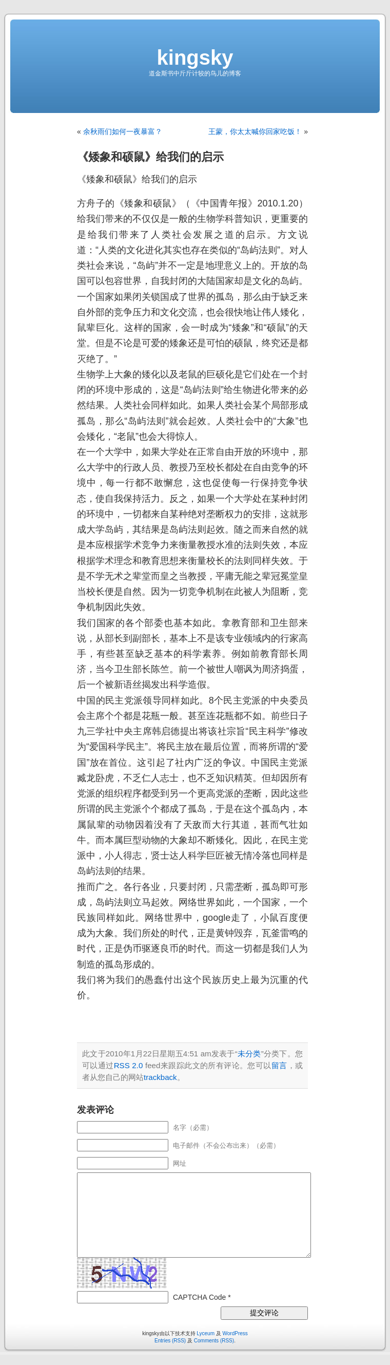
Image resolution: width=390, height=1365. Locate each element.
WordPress (235, 1333)
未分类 (249, 1053)
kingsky (195, 57)
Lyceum (206, 1333)
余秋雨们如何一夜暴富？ (122, 131)
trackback (160, 1077)
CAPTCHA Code (199, 1297)
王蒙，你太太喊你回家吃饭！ (255, 131)
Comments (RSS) (214, 1340)
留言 (279, 1065)
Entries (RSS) (170, 1340)
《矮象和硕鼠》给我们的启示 (150, 156)
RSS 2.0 (128, 1065)
